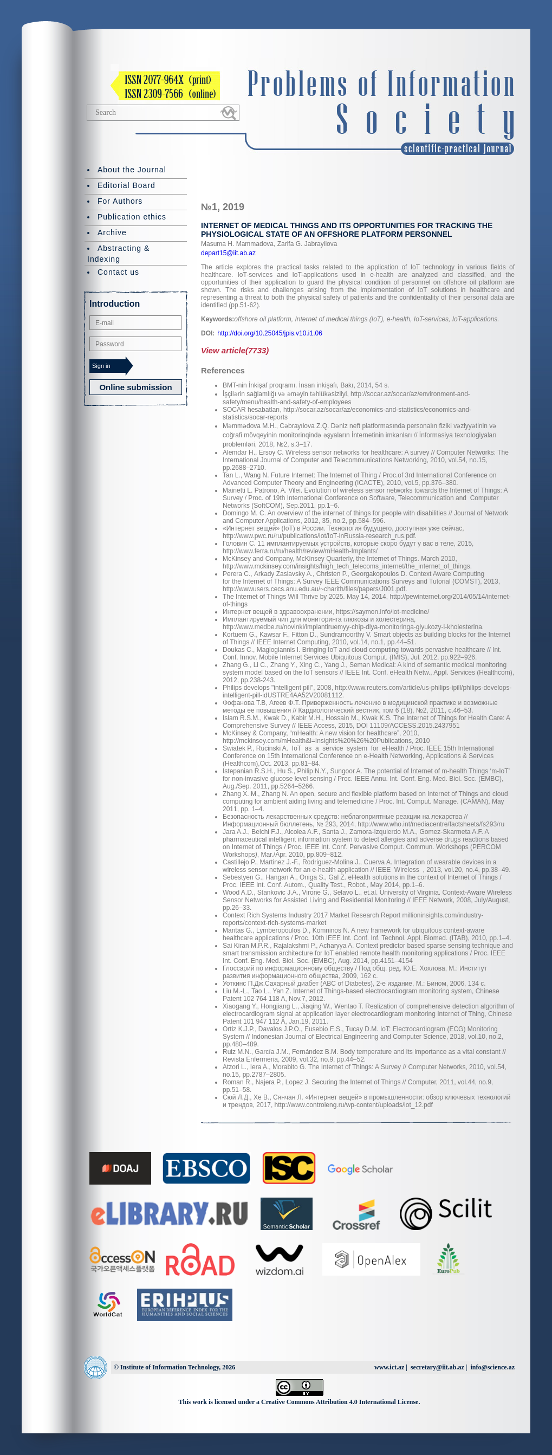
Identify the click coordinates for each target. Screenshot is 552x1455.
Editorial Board (126, 185)
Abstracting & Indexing (118, 253)
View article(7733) (235, 350)
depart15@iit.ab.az (228, 253)
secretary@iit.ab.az (437, 1367)
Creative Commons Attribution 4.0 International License (339, 1402)
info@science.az (493, 1367)
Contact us (118, 272)
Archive (112, 232)
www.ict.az (389, 1367)
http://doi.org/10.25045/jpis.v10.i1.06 (269, 333)
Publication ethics (132, 216)
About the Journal (132, 169)
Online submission (135, 387)
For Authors (120, 201)
